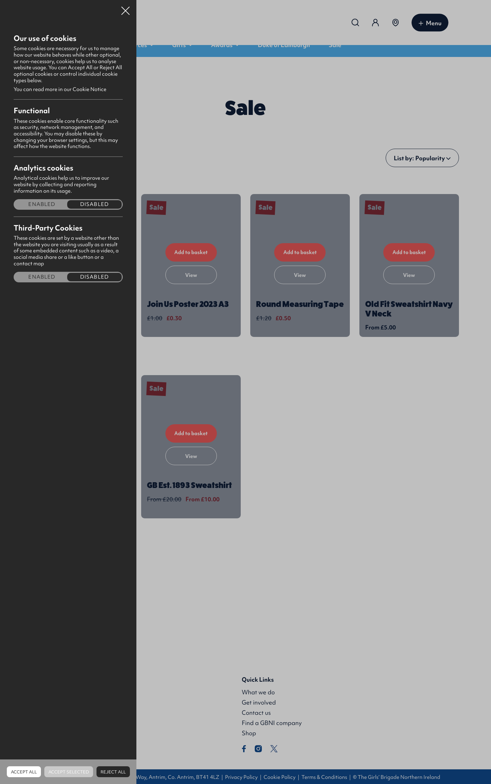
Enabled (41, 204)
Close (125, 8)
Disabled (94, 204)
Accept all (24, 772)
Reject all (113, 772)
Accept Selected (68, 772)
